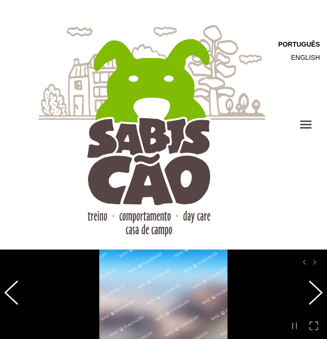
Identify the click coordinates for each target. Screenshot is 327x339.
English (305, 57)
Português (299, 44)
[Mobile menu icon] (306, 124)
